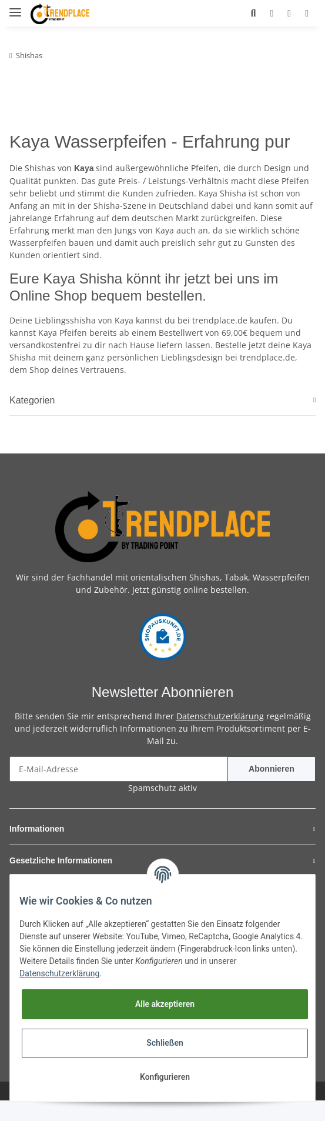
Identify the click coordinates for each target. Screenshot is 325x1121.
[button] (233, 13)
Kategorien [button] (36, 420)
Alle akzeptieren (165, 1004)
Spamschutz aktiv (162, 808)
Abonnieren (271, 789)
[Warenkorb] (303, 13)
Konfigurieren (165, 1077)
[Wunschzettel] (279, 13)
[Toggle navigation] (15, 7)
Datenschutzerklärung (220, 736)
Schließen (164, 1042)
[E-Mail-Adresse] (118, 789)
